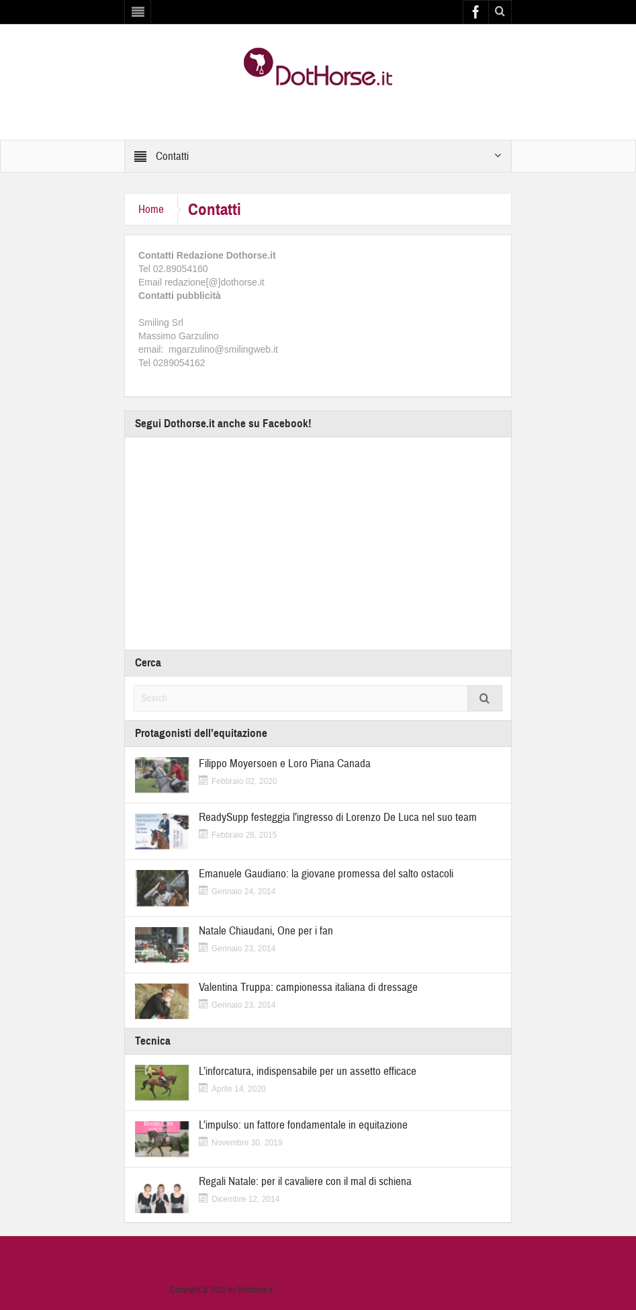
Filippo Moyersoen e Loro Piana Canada (285, 763)
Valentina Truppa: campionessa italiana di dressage (308, 987)
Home (151, 209)
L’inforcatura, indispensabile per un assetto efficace (307, 1071)
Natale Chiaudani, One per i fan (266, 930)
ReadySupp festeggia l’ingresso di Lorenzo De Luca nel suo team (338, 817)
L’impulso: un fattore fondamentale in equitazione (303, 1125)
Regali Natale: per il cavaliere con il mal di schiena (305, 1181)
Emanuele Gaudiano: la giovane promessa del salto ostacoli (326, 873)
